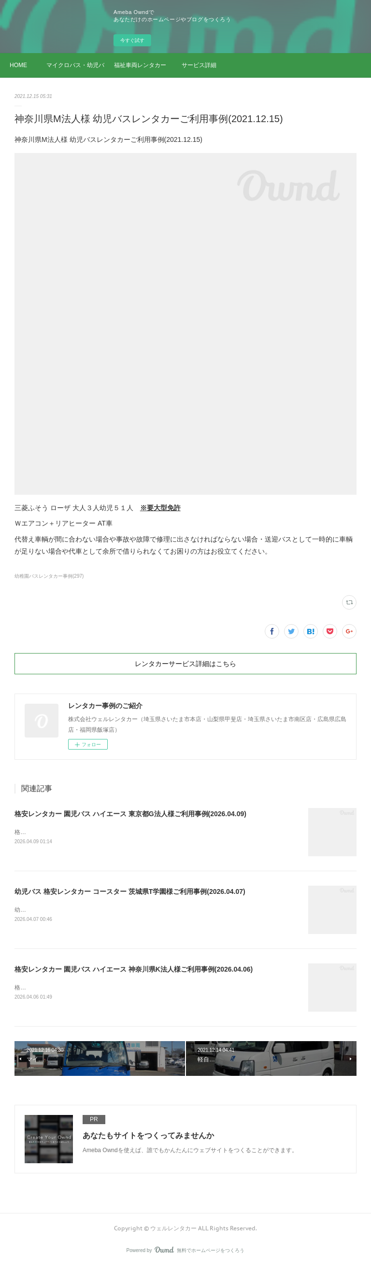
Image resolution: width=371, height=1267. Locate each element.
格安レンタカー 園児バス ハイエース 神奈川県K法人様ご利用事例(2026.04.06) (133, 969)
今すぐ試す (132, 40)
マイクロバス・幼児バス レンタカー (75, 65)
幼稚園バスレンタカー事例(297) (49, 576)
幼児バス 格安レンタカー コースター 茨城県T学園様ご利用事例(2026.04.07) (129, 891)
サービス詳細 (199, 65)
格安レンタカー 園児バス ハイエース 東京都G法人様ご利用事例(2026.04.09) (130, 814)
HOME (18, 65)
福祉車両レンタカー (140, 65)
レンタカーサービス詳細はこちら (185, 663)
